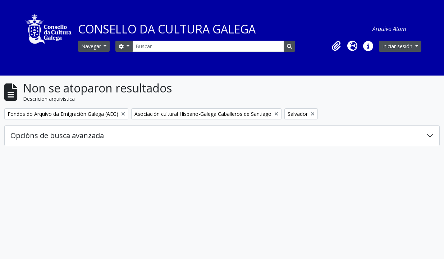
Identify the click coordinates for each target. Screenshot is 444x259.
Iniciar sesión (398, 46)
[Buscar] (208, 46)
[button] (336, 46)
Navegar (91, 46)
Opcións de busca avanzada (57, 135)
